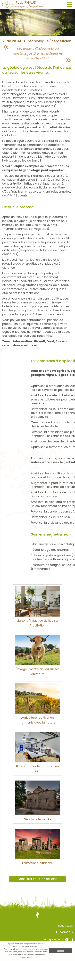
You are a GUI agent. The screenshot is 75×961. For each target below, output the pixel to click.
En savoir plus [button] (26, 957)
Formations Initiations (37, 863)
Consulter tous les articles (37, 879)
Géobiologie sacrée (37, 819)
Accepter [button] (60, 951)
